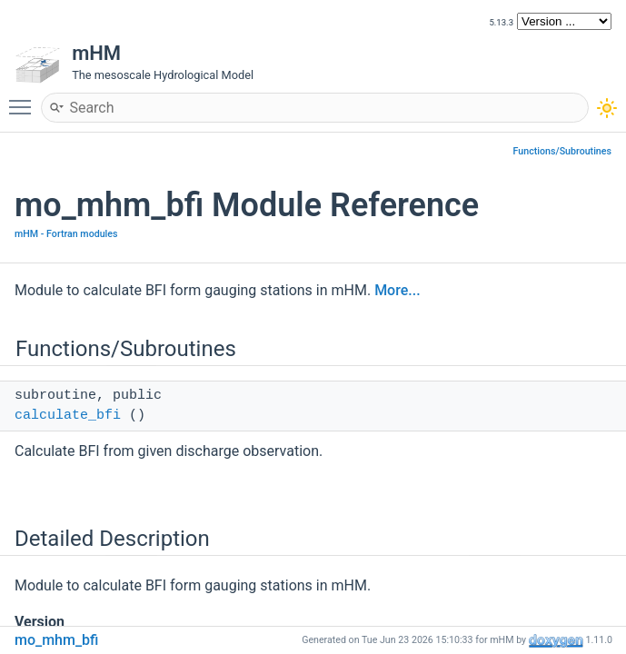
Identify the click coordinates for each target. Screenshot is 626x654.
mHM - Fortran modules (66, 234)
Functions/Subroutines (562, 151)
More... (397, 290)
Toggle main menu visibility (24, 99)
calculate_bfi (68, 415)
